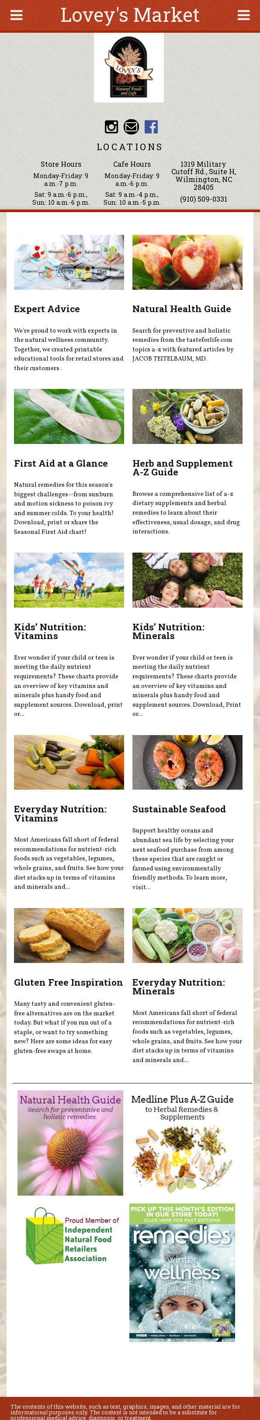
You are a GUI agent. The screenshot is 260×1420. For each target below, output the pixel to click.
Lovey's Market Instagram (111, 126)
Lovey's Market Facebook (151, 126)
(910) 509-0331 (203, 198)
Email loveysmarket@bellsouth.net (131, 126)
